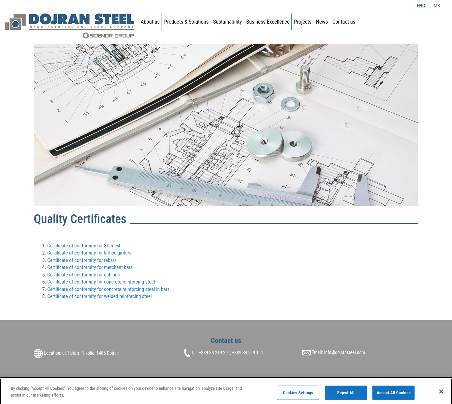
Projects (302, 22)
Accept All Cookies (394, 394)
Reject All (346, 394)
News (322, 22)
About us (150, 22)
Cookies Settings (298, 394)
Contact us (343, 22)
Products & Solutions (186, 22)
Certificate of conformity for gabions (83, 275)
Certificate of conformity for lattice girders (89, 253)
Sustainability (227, 22)
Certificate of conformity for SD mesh (84, 246)
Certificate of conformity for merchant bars (90, 267)
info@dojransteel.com (344, 352)
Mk (436, 5)
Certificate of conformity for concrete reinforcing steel (101, 282)
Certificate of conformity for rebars (82, 260)
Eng (421, 5)
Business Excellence (267, 22)
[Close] (441, 392)
